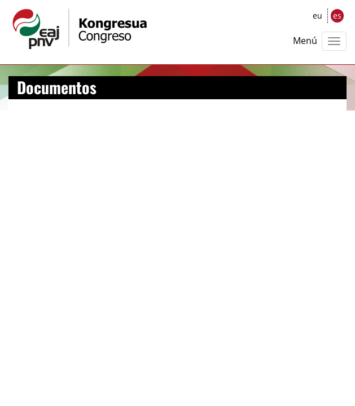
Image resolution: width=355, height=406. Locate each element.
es (337, 15)
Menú (305, 40)
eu (317, 15)
